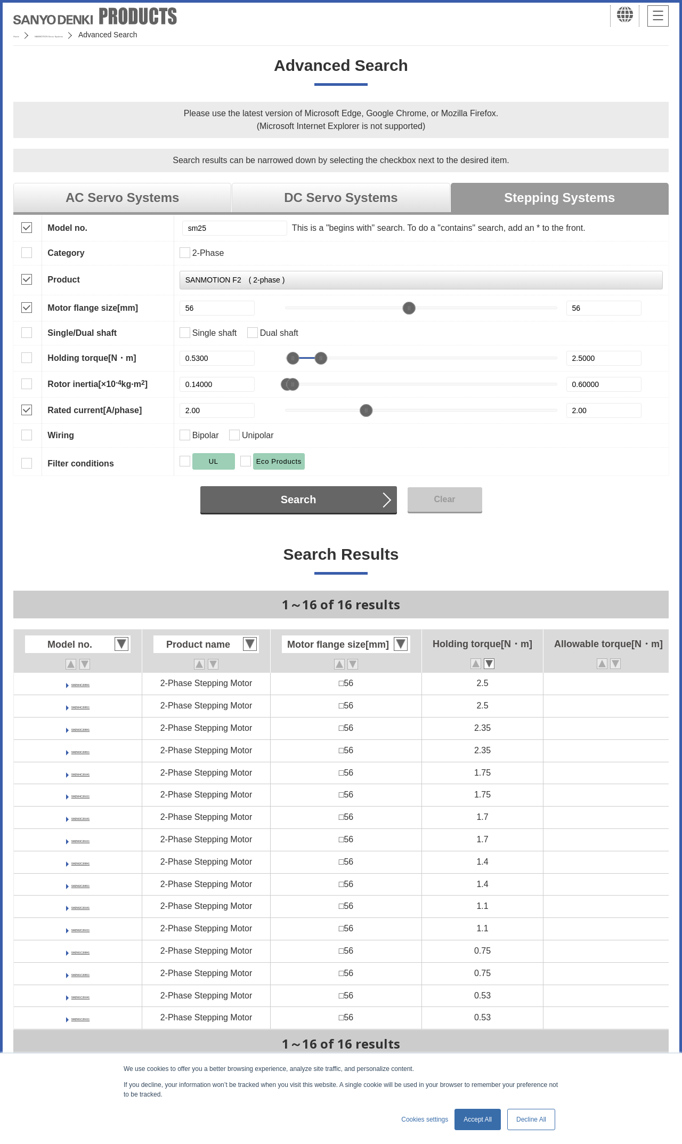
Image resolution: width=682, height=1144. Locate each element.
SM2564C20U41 (80, 772)
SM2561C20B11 (80, 973)
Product (63, 279)
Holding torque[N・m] (91, 357)
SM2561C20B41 (80, 950)
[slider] (409, 308)
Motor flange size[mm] (92, 307)
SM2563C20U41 (80, 816)
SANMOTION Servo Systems (97, 34)
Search (298, 499)
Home (23, 34)
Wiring (60, 435)
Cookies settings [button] (424, 1119)
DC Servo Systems (340, 197)
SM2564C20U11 (80, 794)
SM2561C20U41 (80, 995)
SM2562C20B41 (80, 861)
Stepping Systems (559, 197)
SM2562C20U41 (80, 906)
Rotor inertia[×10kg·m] (97, 384)
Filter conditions (80, 463)
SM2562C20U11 (80, 928)
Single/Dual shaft (82, 332)
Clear (444, 499)
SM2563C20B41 (80, 727)
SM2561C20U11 (80, 1017)
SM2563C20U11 (80, 839)
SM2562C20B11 (80, 884)
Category (65, 252)
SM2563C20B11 (80, 750)
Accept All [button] (478, 1119)
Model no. (67, 227)
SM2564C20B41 (80, 683)
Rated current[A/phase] (94, 410)
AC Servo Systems (122, 197)
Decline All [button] (531, 1119)
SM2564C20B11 (80, 705)
